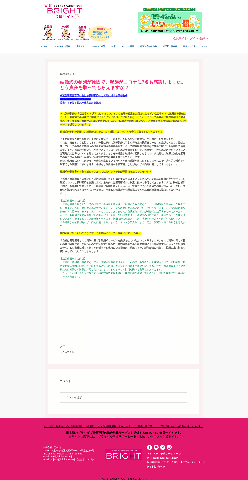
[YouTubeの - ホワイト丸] (156, 447)
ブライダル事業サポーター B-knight (121, 436)
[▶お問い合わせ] (156, 466)
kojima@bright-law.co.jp (63, 459)
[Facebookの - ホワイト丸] (149, 447)
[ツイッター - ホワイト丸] (162, 447)
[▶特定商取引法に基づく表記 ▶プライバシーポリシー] (177, 462)
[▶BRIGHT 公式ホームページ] (164, 453)
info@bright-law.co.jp (62, 456)
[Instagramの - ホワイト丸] (169, 447)
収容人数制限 (67, 352)
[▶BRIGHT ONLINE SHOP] (162, 457)
